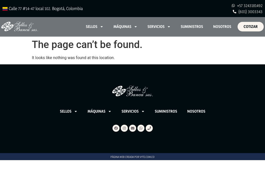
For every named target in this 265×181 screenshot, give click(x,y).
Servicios (159, 26)
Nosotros (222, 26)
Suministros (192, 26)
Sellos (94, 26)
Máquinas (125, 26)
